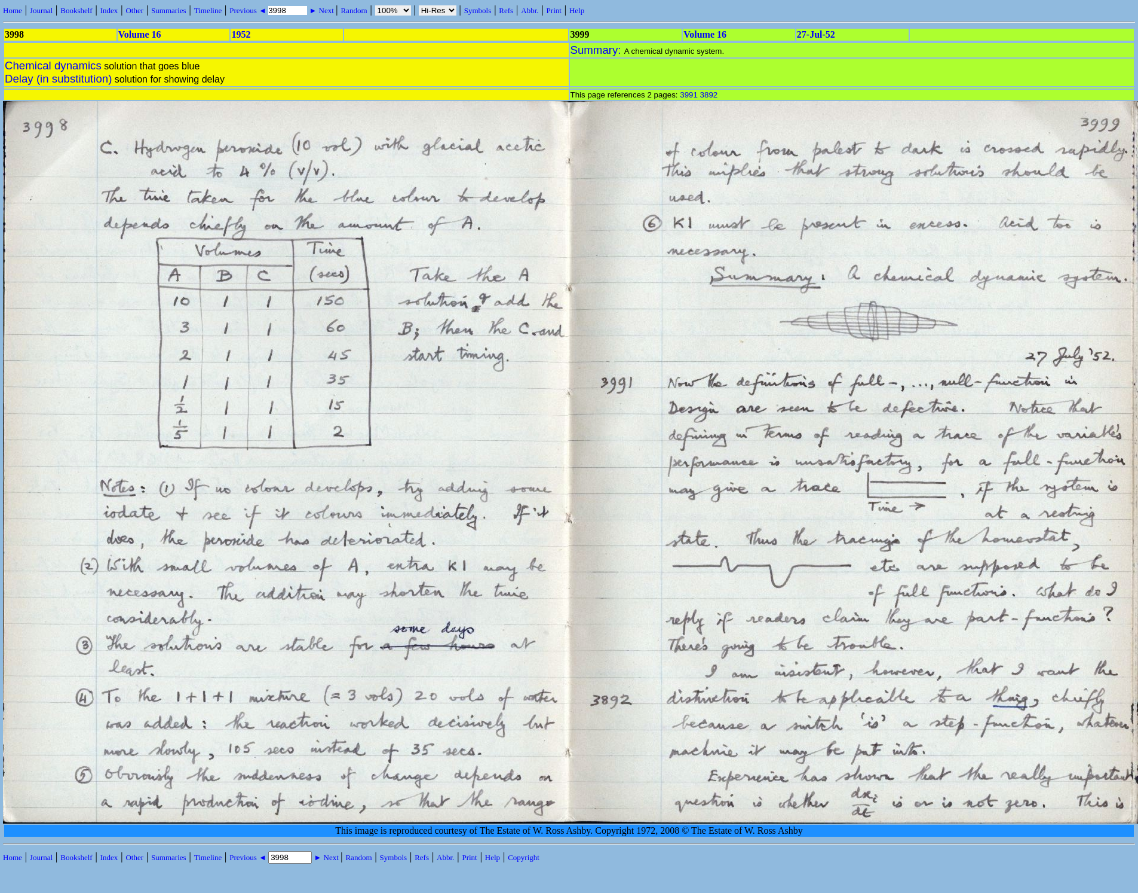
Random (354, 10)
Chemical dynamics (53, 65)
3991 (689, 94)
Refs (506, 10)
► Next (321, 10)
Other (134, 10)
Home (12, 10)
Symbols (478, 10)
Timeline (208, 10)
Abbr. (529, 10)
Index (109, 10)
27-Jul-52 (816, 34)
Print (554, 10)
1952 (240, 34)
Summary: (597, 50)
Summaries (168, 10)
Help (576, 10)
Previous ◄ (248, 10)
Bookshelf (76, 10)
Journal (41, 10)
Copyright (523, 857)
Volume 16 (139, 34)
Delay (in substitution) (58, 78)
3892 (709, 94)
